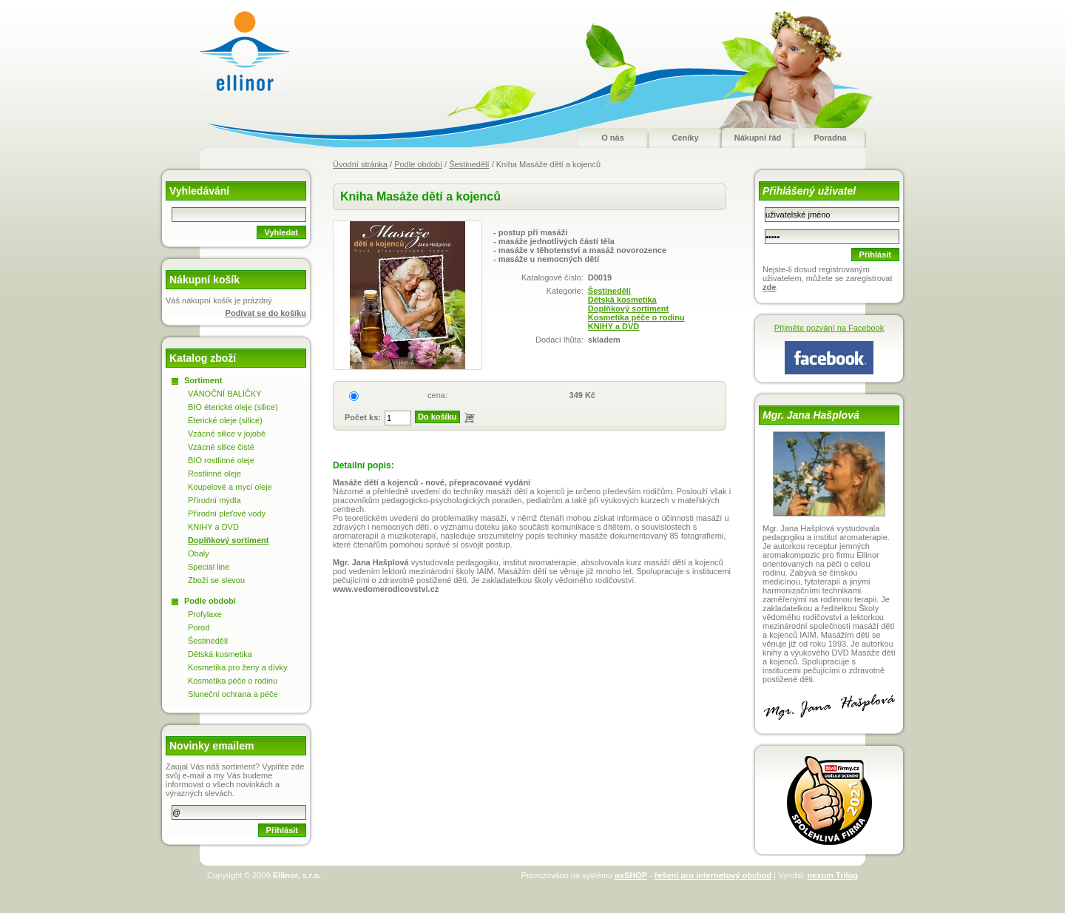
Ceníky (685, 137)
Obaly (198, 553)
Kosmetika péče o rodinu (636, 317)
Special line (208, 566)
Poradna (830, 137)
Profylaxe (205, 614)
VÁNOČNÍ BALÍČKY (225, 393)
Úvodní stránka (360, 164)
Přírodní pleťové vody (227, 513)
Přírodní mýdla (214, 500)
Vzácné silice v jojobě (227, 433)
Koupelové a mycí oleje (230, 486)
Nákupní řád (758, 137)
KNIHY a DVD (613, 326)
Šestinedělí (469, 164)
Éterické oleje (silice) (225, 420)
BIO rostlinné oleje (221, 460)
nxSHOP (631, 875)
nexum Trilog (833, 875)
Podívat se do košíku (266, 313)
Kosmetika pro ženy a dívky (238, 667)
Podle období (418, 164)
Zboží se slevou (216, 580)
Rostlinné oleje (214, 473)
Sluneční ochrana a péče (233, 694)
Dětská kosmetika (622, 299)
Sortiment (203, 380)
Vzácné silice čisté (221, 446)
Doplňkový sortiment (628, 308)
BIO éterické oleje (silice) (233, 406)
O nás (612, 137)
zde (769, 287)
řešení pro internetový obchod (713, 875)
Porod (198, 627)
